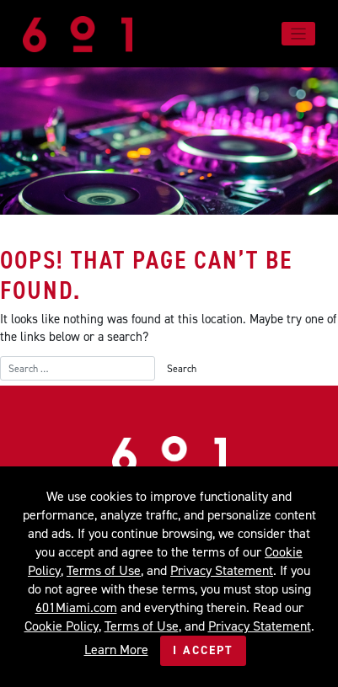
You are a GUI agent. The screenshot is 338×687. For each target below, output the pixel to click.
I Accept (203, 650)
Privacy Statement (221, 570)
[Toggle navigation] (299, 34)
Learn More (116, 649)
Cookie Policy (61, 626)
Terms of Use (104, 570)
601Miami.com (76, 607)
